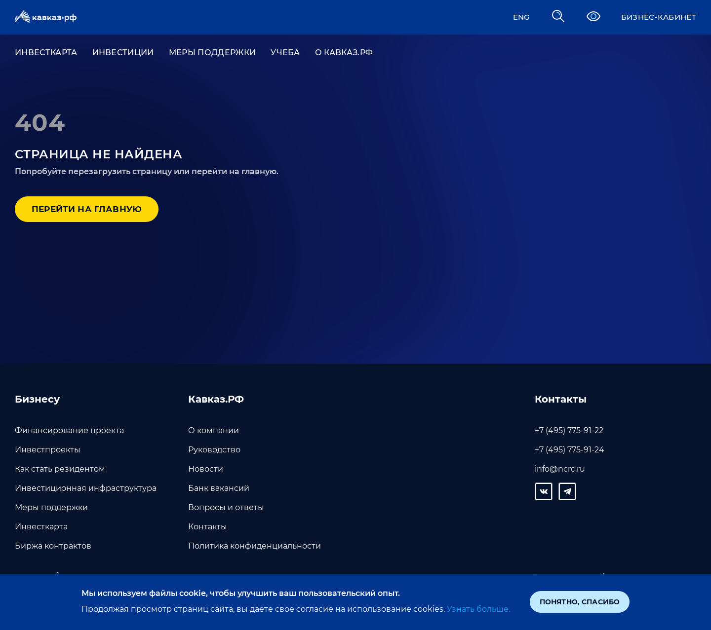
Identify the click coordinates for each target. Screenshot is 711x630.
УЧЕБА (285, 53)
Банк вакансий (218, 488)
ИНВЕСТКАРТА (46, 53)
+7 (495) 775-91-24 (569, 449)
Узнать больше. (477, 609)
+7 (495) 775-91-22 (569, 430)
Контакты (207, 526)
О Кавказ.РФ (344, 53)
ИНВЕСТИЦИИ (123, 53)
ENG (517, 17)
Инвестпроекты (47, 449)
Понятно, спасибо (580, 601)
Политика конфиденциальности (254, 546)
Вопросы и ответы (226, 507)
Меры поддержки (212, 53)
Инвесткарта (41, 526)
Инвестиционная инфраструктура (86, 488)
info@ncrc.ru (560, 469)
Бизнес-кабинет (656, 17)
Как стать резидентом (60, 469)
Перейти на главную (92, 210)
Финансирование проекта (69, 430)
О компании (213, 430)
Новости (205, 469)
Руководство (214, 449)
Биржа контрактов (53, 546)
